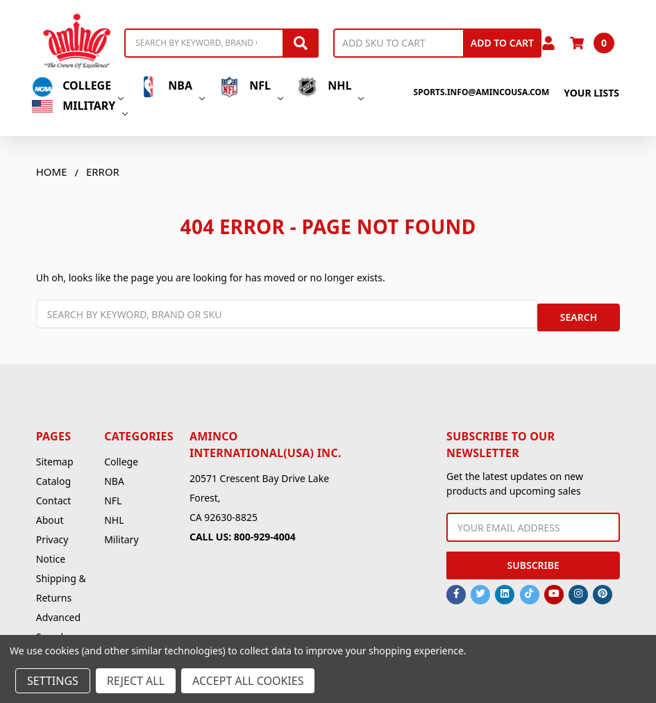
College (78, 86)
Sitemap (55, 454)
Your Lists (591, 92)
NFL (251, 86)
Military (80, 106)
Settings (52, 680)
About (50, 513)
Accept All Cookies (247, 680)
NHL (330, 86)
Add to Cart (502, 42)
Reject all (136, 680)
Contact (54, 493)
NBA (171, 86)
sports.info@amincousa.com (482, 92)
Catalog (53, 474)
